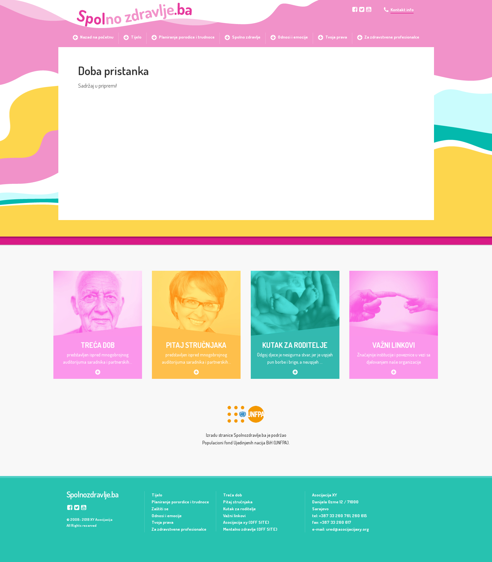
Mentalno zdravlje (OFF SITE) (250, 529)
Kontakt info (402, 9)
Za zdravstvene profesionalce (179, 529)
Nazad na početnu (96, 37)
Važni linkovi (234, 515)
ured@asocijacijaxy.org (347, 529)
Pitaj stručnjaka (237, 501)
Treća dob (232, 494)
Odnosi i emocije (167, 515)
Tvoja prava (162, 522)
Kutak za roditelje (239, 508)
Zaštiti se (160, 508)
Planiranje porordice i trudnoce (180, 501)
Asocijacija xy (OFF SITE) (246, 522)
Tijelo (157, 494)
